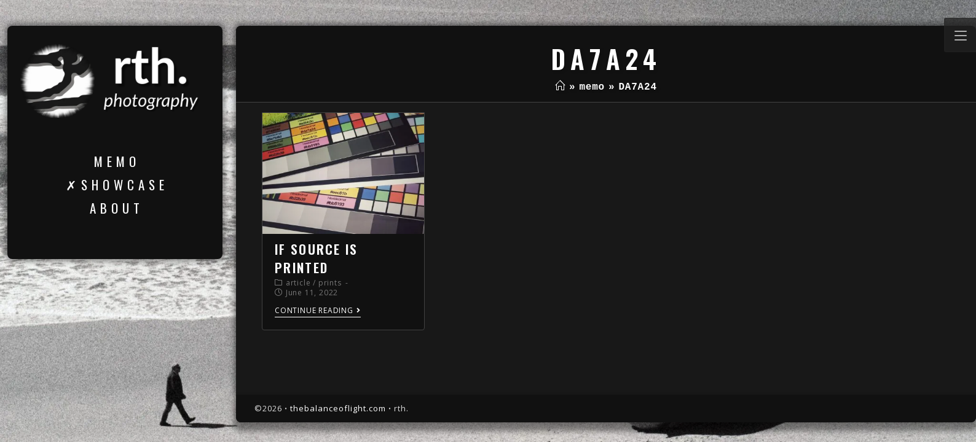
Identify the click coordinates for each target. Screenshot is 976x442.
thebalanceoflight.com (338, 408)
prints (330, 282)
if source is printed (316, 257)
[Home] (560, 87)
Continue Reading (318, 311)
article (298, 282)
